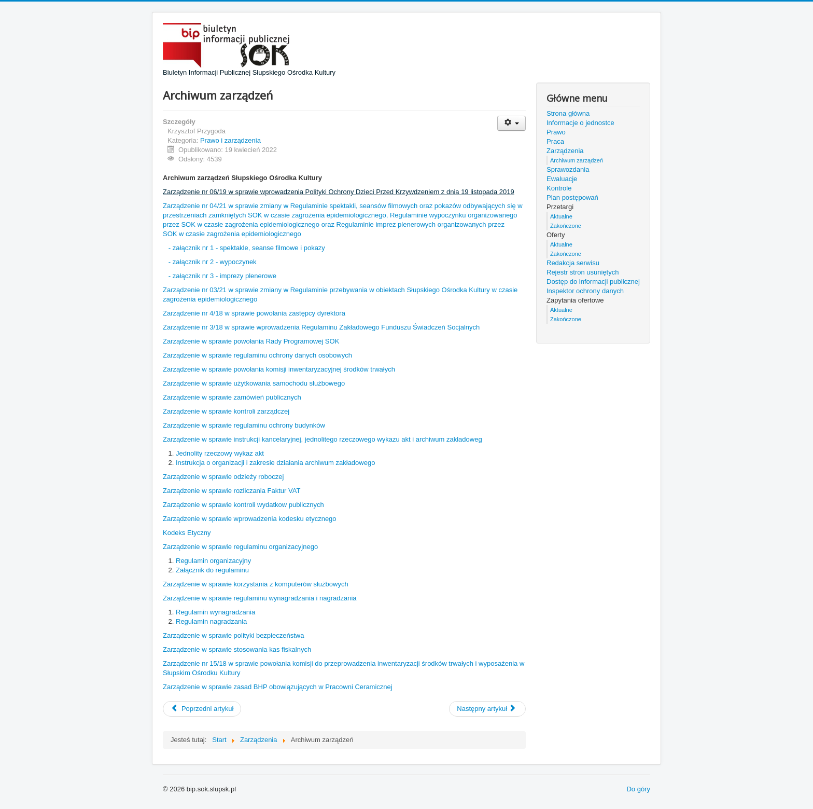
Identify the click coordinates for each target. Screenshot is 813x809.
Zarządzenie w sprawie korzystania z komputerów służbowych (255, 584)
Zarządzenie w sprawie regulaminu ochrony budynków (244, 425)
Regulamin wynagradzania (215, 612)
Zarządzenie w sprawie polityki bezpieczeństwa (233, 635)
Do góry (638, 789)
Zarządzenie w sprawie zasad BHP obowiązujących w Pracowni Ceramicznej (278, 687)
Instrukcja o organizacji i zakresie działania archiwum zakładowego (275, 463)
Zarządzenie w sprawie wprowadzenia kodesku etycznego (250, 519)
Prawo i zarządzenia (230, 140)
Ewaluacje (561, 179)
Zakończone (565, 226)
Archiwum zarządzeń (576, 160)
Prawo (556, 132)
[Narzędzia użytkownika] (511, 123)
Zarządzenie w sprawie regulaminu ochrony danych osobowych (257, 355)
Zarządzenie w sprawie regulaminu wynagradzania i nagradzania (260, 598)
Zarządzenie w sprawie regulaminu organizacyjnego (240, 547)
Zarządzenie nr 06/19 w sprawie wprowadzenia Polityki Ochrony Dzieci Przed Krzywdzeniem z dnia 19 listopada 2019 (338, 192)
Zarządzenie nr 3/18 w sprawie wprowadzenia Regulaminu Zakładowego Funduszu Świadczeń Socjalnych (321, 327)
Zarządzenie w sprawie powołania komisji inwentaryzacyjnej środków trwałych (279, 369)
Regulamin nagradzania (211, 621)
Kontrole (558, 188)
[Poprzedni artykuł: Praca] (202, 709)
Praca (555, 141)
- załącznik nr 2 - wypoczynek (213, 262)
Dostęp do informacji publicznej (593, 281)
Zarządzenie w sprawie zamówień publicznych (232, 397)
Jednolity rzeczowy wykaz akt (220, 453)
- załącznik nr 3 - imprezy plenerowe (222, 276)
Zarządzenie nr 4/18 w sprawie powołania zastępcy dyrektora (254, 313)
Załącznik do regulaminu (212, 570)
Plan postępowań (572, 197)
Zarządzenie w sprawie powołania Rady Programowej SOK (251, 341)
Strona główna (568, 113)
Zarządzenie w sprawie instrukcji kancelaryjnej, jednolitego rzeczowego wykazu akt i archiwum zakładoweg (322, 439)
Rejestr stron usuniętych (582, 272)
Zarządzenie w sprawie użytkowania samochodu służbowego (254, 383)
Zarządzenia (565, 151)
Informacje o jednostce (580, 123)
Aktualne (561, 216)
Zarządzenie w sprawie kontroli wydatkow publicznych (243, 505)
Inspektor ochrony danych (585, 291)
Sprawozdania (567, 169)
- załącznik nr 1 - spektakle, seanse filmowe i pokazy (247, 248)
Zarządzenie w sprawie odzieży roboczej (223, 477)
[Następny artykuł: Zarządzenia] (487, 709)
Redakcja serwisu (572, 263)
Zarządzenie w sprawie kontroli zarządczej (226, 411)
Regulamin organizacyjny (213, 561)
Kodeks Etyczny (187, 533)
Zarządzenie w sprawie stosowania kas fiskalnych (237, 649)
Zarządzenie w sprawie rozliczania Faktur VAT (231, 491)
